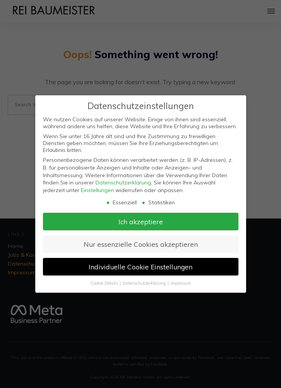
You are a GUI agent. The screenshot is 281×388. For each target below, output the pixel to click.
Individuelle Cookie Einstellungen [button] (140, 266)
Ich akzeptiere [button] (140, 221)
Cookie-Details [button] (104, 283)
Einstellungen (97, 190)
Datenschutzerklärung (123, 182)
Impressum (181, 283)
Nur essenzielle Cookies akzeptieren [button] (141, 244)
